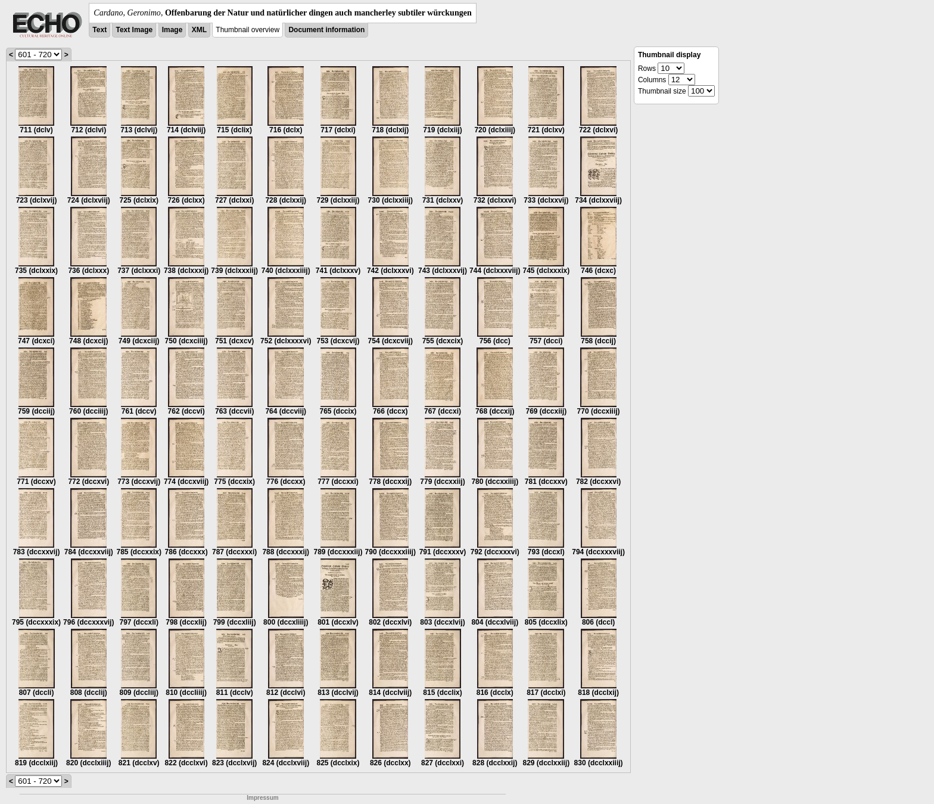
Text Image (134, 30)
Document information (326, 30)
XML (199, 30)
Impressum (262, 797)
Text (99, 30)
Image (172, 30)
